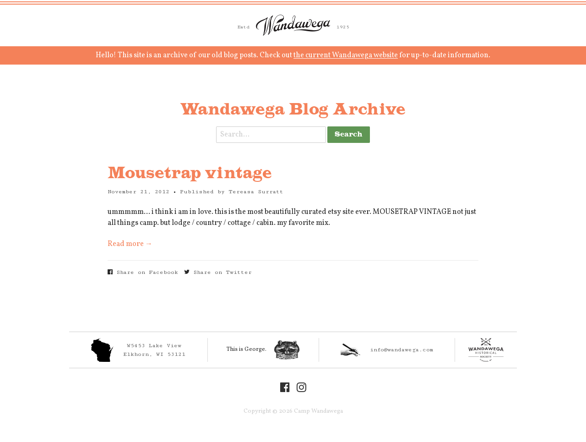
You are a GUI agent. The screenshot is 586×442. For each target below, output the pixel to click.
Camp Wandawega (293, 25)
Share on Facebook (143, 272)
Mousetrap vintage (190, 173)
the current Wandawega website (345, 55)
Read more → (130, 244)
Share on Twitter (218, 272)
